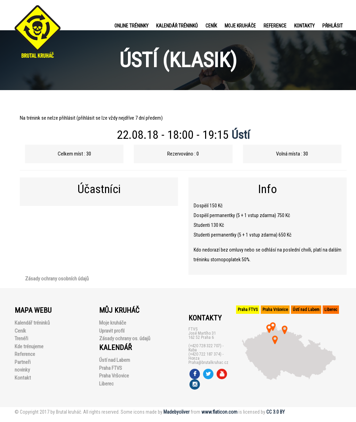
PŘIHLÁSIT (332, 26)
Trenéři (21, 338)
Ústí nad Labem (114, 360)
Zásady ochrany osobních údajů (57, 279)
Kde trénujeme (29, 346)
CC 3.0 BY (275, 412)
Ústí (241, 135)
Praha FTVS (110, 368)
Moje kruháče (240, 26)
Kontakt (23, 378)
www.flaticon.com (219, 412)
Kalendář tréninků (177, 26)
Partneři (23, 362)
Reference (275, 26)
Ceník (211, 26)
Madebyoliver (176, 412)
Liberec (106, 384)
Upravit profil (111, 331)
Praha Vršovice (114, 376)
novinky (22, 370)
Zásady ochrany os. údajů (124, 338)
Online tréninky (131, 26)
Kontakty (304, 26)
